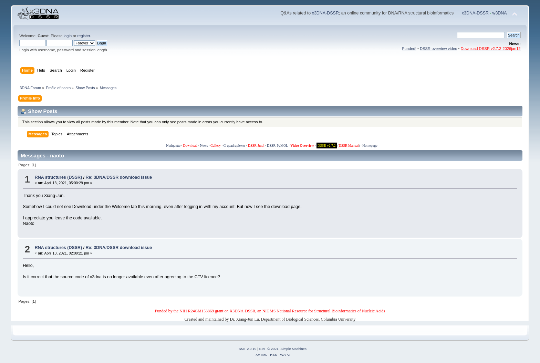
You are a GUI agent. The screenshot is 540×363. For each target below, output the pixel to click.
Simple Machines (293, 349)
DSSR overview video (438, 48)
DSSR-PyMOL (277, 145)
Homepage (369, 145)
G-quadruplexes (234, 145)
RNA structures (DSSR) (58, 177)
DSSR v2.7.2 (327, 145)
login (68, 36)
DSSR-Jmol (256, 145)
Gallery (215, 145)
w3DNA (499, 13)
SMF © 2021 (269, 349)
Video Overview (302, 145)
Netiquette (173, 145)
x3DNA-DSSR (325, 13)
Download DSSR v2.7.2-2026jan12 (491, 48)
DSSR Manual (349, 145)
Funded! (409, 48)
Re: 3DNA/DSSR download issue (119, 177)
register (83, 36)
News (204, 145)
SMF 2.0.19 (248, 349)
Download (190, 145)
